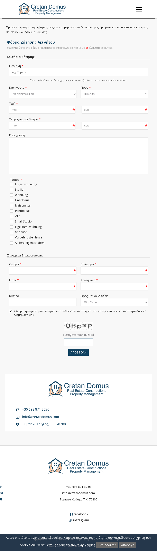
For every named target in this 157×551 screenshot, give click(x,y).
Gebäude (21, 232)
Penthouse (22, 211)
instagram (79, 520)
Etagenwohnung (26, 184)
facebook (79, 514)
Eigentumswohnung (28, 227)
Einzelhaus (22, 200)
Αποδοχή (127, 545)
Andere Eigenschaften (30, 243)
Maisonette (22, 205)
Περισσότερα (107, 545)
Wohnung (21, 195)
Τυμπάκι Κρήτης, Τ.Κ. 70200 (44, 424)
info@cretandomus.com (40, 416)
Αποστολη (78, 352)
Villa (17, 216)
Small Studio (23, 221)
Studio (19, 189)
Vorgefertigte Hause (28, 237)
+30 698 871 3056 (35, 409)
